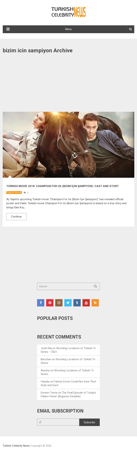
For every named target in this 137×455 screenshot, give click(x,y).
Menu (68, 29)
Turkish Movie (14, 192)
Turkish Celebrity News (16, 445)
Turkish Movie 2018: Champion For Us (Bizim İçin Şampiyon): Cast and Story (62, 186)
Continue (16, 216)
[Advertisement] (68, 84)
